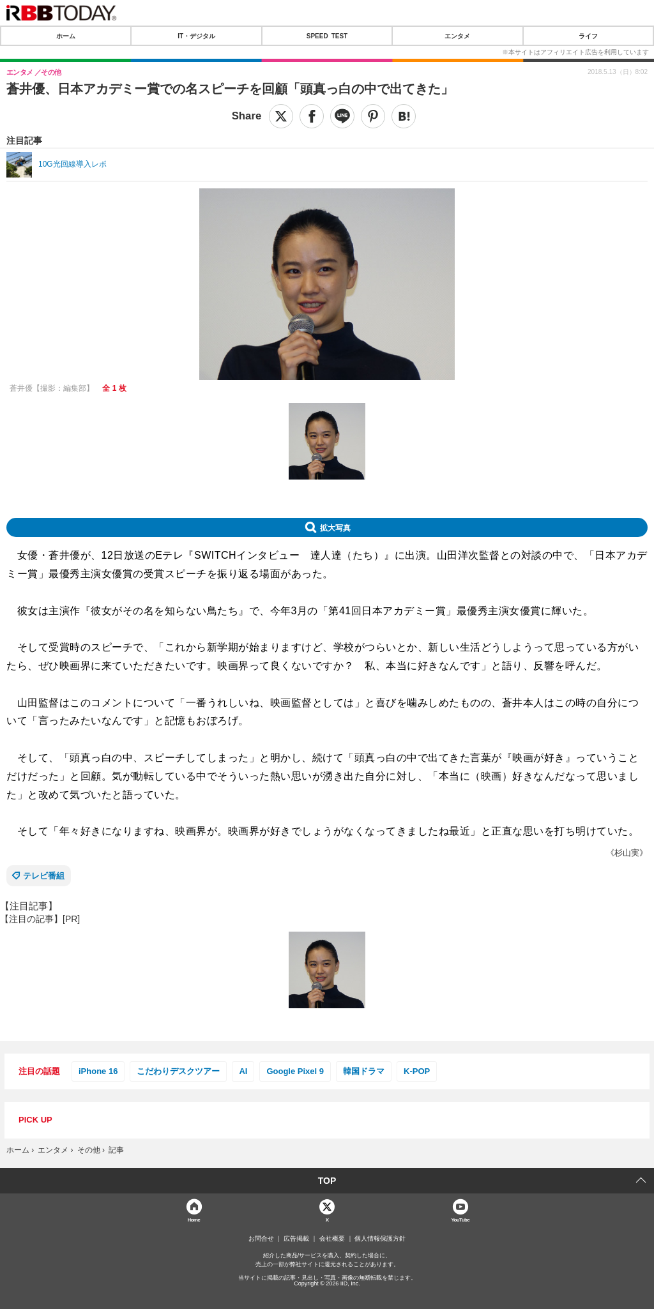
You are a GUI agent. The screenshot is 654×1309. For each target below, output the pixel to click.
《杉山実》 (627, 853)
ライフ (588, 36)
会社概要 (332, 1239)
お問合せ (261, 1239)
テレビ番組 (44, 876)
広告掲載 (296, 1239)
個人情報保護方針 (380, 1239)
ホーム (65, 36)
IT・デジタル (196, 36)
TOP (327, 1181)
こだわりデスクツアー (178, 1071)
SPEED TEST (327, 36)
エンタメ (457, 36)
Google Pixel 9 (295, 1071)
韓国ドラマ (363, 1071)
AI (243, 1071)
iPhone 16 (98, 1071)
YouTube (460, 1219)
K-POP (417, 1071)
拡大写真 (335, 527)
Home (193, 1219)
